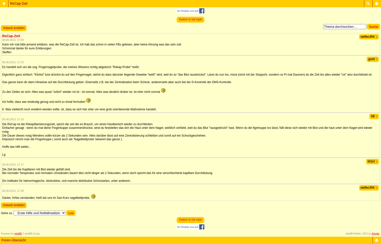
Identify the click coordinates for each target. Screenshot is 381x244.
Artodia (376, 233)
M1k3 (372, 161)
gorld (372, 59)
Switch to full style (190, 19)
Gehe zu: (7, 213)
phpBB (18, 233)
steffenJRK (369, 36)
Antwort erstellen (14, 28)
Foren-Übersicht (13, 240)
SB (374, 116)
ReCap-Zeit (18, 3)
